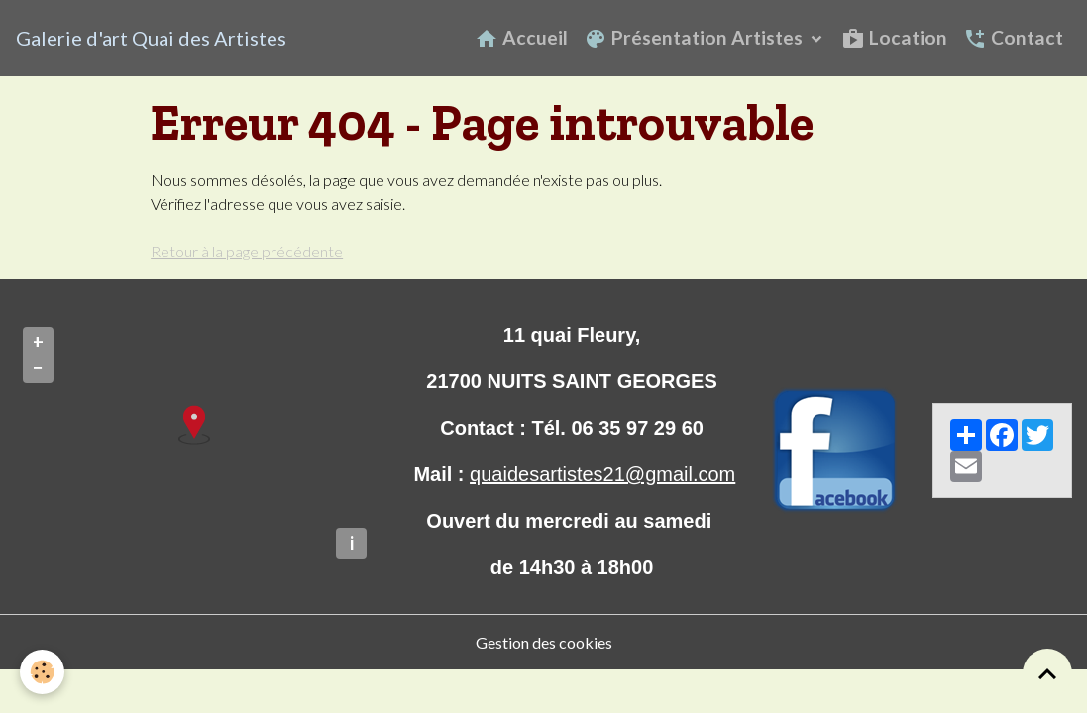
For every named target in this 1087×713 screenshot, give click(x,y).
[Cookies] (42, 672)
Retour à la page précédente (247, 251)
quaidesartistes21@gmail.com (602, 474)
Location (894, 38)
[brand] (151, 37)
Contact (1013, 38)
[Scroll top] (1047, 673)
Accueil (521, 38)
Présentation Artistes (695, 38)
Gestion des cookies (544, 642)
